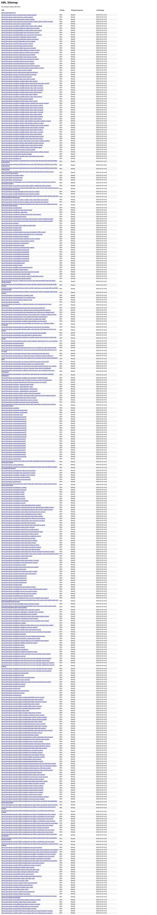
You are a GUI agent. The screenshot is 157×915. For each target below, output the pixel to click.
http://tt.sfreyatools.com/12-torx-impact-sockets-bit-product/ (18, 74)
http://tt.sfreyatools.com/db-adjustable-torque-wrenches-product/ (20, 193)
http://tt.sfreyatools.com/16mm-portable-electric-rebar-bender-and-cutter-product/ (25, 83)
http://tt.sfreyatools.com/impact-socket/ (12, 245)
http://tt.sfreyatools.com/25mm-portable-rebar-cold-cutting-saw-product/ (22, 136)
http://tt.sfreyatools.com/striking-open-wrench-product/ (17, 595)
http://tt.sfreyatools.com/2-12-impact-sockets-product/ (17, 98)
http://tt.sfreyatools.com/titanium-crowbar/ (13, 623)
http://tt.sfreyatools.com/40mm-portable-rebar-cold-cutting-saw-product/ (22, 156)
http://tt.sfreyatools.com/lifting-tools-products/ (14, 269)
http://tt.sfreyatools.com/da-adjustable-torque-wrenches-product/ (20, 191)
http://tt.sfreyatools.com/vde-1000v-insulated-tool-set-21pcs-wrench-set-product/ (25, 827)
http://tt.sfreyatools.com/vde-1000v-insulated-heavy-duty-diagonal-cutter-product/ (25, 739)
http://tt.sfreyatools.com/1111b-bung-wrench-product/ (17, 45)
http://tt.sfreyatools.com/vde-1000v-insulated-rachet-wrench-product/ (21, 772)
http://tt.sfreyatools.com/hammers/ (11, 230)
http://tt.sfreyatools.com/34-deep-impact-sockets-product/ (18, 149)
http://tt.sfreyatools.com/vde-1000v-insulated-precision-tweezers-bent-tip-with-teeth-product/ (28, 763)
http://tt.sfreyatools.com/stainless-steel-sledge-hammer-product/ (20, 545)
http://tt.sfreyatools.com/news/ (10, 302)
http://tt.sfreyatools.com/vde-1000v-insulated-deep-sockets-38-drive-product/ (24, 719)
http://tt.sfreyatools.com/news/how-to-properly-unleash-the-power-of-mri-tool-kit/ (25, 361)
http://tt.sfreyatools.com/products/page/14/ (13, 425)
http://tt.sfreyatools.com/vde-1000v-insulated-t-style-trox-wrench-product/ (23, 799)
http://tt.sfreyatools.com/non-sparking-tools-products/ (17, 885)
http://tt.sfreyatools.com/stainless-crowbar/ (13, 487)
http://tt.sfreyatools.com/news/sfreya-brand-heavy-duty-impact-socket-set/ (23, 308)
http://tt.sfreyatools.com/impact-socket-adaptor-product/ (17, 241)
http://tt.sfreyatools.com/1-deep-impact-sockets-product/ (17, 19)
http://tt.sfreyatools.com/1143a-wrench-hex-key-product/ (18, 63)
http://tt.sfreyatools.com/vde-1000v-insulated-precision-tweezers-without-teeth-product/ (27, 770)
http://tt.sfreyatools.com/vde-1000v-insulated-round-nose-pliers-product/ (22, 779)
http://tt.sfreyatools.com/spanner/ (11, 481)
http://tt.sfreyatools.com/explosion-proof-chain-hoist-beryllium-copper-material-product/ (27, 221)
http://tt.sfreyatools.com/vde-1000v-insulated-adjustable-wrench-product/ (22, 697)
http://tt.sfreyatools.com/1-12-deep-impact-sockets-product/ (18, 15)
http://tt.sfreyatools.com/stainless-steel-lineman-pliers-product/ (19, 534)
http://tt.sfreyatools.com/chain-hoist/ (11, 177)
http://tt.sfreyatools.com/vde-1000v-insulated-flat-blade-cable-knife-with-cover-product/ (26, 730)
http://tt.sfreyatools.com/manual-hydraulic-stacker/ (16, 278)
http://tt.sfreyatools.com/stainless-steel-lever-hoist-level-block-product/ (22, 531)
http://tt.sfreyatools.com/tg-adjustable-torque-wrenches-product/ (20, 603)
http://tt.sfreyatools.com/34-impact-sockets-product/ (16, 154)
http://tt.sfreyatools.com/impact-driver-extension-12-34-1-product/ (20, 238)
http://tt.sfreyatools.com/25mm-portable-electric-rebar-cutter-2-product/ (22, 132)
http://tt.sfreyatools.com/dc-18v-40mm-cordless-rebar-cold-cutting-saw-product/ (24, 202)
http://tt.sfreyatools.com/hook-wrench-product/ (15, 236)
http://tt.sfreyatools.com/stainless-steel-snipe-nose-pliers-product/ (20, 549)
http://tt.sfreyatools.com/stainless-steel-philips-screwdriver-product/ (21, 536)
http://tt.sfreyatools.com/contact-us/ (11, 179)
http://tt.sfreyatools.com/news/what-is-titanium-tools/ (16, 299)
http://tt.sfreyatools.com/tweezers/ (11, 695)
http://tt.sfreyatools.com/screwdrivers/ (12, 464)
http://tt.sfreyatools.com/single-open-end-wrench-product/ (18, 472)
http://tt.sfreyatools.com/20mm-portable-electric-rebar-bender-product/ (22, 105)
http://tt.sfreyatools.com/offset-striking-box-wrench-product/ (18, 397)
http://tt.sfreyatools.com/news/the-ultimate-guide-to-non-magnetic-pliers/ (22, 364)
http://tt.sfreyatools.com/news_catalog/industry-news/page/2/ (19, 389)
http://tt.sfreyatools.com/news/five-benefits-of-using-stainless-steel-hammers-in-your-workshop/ (29, 341)
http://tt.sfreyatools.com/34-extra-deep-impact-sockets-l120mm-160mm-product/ (25, 151)
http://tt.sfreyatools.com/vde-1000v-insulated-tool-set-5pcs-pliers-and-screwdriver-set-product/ (29, 852)
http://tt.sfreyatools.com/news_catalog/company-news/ (17, 384)
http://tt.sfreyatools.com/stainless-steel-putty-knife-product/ (18, 542)
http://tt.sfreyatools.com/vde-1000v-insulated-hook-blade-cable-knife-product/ (24, 748)
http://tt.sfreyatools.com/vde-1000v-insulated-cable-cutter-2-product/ (21, 706)
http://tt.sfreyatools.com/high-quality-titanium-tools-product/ (18, 902)
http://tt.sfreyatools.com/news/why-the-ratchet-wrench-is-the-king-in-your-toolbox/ (25, 327)
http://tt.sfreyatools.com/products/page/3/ (13, 441)
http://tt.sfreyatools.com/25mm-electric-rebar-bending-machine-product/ (22, 123)
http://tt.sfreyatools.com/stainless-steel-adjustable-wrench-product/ (21, 505)
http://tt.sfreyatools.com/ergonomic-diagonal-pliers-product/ (18, 908)
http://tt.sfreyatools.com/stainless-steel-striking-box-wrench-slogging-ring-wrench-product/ (27, 551)
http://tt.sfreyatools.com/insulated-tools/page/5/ (15, 256)
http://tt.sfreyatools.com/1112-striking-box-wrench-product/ (18, 48)
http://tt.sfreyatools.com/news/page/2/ (12, 345)
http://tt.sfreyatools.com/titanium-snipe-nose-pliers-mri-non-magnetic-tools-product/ (26, 654)
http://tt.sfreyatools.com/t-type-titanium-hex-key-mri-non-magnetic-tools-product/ (25, 598)
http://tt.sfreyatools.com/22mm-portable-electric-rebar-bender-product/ (22, 116)
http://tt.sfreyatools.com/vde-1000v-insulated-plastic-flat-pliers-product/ (22, 761)
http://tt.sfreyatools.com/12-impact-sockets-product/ (16, 70)
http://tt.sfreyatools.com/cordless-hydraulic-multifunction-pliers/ (20, 871)
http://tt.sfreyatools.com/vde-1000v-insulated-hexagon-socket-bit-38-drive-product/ (25, 746)
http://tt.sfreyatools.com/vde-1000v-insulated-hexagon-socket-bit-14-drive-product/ (25, 743)
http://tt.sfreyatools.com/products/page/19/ (13, 436)
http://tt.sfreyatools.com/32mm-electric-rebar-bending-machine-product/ (22, 143)
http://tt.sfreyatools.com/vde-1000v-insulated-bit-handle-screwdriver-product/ (24, 701)
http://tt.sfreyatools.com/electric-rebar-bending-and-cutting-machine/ (21, 876)
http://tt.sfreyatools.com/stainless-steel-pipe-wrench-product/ (19, 540)
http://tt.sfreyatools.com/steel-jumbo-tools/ (13, 569)
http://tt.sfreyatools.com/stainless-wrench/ (13, 564)
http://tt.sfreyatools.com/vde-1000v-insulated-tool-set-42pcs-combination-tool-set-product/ (27, 841)
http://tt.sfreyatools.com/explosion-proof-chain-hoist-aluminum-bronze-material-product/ (27, 218)
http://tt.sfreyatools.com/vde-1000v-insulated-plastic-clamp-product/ (21, 759)
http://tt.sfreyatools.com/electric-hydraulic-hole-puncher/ (17, 867)
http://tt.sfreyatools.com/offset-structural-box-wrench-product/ (19, 400)
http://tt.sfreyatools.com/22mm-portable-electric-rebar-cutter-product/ (21, 118)
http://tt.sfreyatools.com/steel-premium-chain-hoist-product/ (18, 573)
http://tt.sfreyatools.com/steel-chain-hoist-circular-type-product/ (20, 567)
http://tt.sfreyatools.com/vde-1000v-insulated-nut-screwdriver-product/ (22, 752)
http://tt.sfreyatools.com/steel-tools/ (11, 584)
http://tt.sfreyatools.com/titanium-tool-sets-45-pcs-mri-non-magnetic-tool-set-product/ (26, 670)
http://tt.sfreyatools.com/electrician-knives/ (13, 216)
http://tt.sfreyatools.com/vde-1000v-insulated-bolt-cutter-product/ (20, 704)
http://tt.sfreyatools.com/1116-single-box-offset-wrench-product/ (20, 52)
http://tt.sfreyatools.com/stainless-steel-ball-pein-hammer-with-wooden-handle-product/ (27, 509)
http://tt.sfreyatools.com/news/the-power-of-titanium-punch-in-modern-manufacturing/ (26, 380)
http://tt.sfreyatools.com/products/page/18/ (13, 434)
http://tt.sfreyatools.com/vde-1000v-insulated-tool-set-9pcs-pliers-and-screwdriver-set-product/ (29, 860)
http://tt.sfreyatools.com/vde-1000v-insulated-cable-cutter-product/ (20, 708)
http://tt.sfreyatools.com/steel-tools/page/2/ (14, 576)
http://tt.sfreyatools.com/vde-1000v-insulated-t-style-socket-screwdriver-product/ (25, 796)
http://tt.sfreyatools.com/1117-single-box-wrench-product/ (18, 54)
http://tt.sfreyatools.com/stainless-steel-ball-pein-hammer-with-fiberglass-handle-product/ (27, 507)
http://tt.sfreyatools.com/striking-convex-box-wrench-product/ (19, 591)
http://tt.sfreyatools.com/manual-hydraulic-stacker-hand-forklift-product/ (22, 276)
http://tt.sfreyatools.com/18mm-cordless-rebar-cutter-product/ (19, 94)
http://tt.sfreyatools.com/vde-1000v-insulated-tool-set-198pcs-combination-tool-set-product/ (28, 821)
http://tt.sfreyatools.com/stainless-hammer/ (14, 489)
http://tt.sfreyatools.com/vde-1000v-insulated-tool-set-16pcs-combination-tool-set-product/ (27, 816)
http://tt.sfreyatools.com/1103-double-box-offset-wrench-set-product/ (21, 30)
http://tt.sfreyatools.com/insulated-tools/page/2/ (15, 249)
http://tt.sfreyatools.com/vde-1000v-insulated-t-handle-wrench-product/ (22, 792)
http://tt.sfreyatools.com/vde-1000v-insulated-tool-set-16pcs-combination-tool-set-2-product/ (28, 814)
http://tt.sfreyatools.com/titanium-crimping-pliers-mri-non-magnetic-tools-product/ (25, 620)
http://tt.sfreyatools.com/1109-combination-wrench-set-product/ (20, 39)
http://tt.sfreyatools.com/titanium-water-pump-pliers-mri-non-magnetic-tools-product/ (26, 682)
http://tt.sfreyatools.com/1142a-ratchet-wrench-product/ (17, 61)
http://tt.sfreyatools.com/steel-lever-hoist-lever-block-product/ (19, 571)
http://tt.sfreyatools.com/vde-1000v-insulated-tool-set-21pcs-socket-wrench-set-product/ (27, 825)
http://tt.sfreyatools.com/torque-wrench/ (13, 693)
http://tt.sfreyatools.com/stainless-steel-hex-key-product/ (18, 527)
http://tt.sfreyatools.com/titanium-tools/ (12, 675)
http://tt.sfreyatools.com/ (8, 12)
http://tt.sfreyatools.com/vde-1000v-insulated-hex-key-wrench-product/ (22, 741)
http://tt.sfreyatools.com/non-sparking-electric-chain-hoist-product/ (20, 393)
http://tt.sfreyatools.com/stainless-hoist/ (13, 492)
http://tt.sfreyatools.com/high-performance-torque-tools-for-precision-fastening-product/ (27, 910)
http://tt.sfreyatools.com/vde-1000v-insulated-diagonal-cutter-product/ (21, 721)
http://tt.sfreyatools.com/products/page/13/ (13, 423)
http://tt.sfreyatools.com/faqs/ (10, 223)
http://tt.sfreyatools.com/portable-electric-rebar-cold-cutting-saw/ (20, 869)
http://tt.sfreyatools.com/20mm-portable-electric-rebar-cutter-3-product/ (22, 110)
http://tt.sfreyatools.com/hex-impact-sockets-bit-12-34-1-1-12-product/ (22, 234)
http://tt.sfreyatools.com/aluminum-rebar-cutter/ (15, 710)
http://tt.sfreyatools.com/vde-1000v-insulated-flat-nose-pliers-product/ (21, 732)
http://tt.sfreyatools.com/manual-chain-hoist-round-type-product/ (20, 271)
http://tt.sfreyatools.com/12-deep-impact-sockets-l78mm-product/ (20, 65)
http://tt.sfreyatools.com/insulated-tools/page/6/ (15, 258)
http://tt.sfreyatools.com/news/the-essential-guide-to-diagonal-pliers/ (21, 335)
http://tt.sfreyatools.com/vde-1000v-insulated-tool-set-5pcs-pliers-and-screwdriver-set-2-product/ (29, 849)
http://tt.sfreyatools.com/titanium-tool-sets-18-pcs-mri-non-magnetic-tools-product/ (25, 660)
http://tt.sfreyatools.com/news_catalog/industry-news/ (17, 386)
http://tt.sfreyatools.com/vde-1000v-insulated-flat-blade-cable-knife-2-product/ (24, 726)
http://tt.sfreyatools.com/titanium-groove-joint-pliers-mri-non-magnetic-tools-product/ (26, 631)
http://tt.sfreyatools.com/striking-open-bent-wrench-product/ (18, 593)
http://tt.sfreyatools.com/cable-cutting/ (12, 175)
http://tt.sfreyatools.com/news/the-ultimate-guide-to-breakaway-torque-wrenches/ (25, 353)
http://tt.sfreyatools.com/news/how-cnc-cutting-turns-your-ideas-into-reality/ (23, 319)
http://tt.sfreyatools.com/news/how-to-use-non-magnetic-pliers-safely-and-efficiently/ (26, 368)
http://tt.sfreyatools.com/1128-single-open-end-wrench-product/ (20, 59)
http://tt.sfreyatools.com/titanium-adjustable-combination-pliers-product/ (22, 612)
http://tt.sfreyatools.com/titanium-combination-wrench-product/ (19, 618)
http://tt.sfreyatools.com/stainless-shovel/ (13, 503)
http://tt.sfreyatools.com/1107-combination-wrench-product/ (18, 37)
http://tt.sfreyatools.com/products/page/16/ (13, 430)
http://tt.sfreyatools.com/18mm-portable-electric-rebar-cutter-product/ (21, 96)
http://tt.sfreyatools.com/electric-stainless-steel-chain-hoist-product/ (21, 214)
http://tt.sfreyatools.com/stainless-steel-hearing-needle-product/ (20, 529)
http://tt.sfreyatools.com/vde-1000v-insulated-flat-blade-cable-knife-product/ (23, 728)
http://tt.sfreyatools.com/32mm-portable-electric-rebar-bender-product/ (22, 145)
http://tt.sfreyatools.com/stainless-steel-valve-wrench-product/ (19, 562)
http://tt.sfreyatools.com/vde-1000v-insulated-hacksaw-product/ (20, 735)
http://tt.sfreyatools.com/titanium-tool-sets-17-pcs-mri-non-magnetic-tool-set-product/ (26, 658)
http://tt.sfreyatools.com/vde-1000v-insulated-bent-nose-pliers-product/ (22, 699)
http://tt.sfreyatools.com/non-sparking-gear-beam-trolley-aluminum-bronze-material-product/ (28, 395)
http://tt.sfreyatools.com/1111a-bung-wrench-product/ (17, 43)
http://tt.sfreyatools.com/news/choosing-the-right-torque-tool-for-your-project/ (24, 382)
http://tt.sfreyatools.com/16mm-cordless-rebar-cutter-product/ (19, 81)
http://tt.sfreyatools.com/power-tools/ (12, 414)
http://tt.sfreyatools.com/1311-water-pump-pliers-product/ (18, 79)
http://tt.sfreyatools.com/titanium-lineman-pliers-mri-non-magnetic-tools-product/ (25, 640)
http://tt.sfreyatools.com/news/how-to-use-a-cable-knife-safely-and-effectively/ (24, 316)
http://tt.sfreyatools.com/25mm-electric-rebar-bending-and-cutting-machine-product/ (26, 121)
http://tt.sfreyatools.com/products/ (11, 458)
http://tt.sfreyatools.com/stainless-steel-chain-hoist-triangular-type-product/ (23, 511)
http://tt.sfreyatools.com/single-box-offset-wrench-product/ (18, 470)
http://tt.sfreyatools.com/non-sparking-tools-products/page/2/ (19, 882)
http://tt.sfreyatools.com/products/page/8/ (13, 452)
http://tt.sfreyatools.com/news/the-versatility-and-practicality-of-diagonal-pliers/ (24, 377)
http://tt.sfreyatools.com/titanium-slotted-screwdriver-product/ (19, 651)
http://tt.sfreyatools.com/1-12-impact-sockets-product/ (17, 17)
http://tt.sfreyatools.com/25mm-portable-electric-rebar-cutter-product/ (21, 134)
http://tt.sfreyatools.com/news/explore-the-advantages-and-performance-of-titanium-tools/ (27, 312)
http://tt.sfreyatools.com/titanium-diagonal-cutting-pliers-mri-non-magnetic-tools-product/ (27, 625)
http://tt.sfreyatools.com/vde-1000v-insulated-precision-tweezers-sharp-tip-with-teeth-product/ (29, 765)
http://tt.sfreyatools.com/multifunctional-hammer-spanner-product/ (20, 904)
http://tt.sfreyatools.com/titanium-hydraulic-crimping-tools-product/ (20, 638)
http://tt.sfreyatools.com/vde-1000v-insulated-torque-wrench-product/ (21, 847)
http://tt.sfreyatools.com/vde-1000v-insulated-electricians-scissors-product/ (23, 723)
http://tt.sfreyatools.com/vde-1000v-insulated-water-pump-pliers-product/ (22, 863)
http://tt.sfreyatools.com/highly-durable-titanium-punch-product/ (20, 906)
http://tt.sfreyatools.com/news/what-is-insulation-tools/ (17, 295)
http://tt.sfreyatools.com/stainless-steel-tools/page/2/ (16, 556)
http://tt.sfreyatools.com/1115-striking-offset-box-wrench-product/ (20, 50)
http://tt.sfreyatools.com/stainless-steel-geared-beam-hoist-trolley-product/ (23, 525)
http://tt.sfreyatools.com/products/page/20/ (13, 456)
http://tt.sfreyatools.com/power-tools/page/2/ (14, 410)
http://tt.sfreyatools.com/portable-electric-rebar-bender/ (17, 874)
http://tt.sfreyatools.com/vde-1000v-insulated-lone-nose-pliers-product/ (22, 750)
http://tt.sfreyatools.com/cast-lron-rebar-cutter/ (15, 880)
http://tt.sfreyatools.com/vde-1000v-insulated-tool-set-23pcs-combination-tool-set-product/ (27, 829)
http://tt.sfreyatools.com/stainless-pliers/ (13, 496)
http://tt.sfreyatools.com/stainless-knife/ (13, 494)
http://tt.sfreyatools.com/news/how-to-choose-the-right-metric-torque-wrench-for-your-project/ (28, 366)
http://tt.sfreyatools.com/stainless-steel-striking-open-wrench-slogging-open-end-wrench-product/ (30, 553)
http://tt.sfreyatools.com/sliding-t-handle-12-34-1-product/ (18, 475)
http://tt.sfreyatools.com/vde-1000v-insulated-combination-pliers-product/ (22, 715)
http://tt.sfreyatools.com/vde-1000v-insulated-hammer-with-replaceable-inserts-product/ (27, 737)
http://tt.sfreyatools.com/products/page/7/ (13, 450)
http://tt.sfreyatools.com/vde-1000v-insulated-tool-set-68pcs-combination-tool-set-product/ (27, 856)
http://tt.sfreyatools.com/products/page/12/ (13, 421)
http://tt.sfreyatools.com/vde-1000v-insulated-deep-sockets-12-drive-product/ (24, 717)
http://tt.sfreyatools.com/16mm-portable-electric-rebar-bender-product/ (22, 85)
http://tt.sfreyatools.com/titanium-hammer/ (13, 634)
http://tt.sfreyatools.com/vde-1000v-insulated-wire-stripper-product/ (21, 865)
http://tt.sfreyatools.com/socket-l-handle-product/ (15, 477)
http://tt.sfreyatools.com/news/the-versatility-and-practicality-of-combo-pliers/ (24, 321)
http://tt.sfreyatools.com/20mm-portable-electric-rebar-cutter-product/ (21, 114)
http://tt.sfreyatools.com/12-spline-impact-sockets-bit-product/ (19, 72)
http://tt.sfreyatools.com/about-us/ (11, 158)
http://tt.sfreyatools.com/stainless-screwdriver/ (15, 500)
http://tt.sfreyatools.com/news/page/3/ (12, 343)
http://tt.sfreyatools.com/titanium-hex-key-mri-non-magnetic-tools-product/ (23, 636)
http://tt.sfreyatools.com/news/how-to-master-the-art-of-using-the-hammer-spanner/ (26, 310)
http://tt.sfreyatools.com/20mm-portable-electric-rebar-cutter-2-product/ (22, 107)
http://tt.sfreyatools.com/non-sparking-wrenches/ (15, 894)
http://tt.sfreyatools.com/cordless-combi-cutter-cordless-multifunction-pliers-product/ (26, 185)
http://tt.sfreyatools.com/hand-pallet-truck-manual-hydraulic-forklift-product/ (23, 232)
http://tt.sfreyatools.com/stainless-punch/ (13, 498)
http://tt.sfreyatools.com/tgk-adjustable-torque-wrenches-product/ (20, 609)
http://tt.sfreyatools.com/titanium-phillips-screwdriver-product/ (19, 642)
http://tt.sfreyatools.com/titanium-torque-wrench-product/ (18, 677)
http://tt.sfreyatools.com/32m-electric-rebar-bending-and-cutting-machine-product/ (25, 140)
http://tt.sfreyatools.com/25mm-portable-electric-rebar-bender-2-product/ (22, 127)
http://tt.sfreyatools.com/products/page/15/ (13, 428)
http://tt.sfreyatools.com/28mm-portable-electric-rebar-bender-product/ (22, 138)
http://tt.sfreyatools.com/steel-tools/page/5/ (14, 582)
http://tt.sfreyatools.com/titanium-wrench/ (13, 684)
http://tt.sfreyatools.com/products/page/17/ (13, 432)
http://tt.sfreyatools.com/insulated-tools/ (13, 263)
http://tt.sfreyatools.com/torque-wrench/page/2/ (15, 690)
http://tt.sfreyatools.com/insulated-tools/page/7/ (15, 260)
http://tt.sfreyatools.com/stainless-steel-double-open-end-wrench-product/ (23, 520)
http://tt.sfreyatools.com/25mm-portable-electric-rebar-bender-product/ (22, 129)
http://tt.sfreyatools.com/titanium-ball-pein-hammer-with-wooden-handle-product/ (25, 616)
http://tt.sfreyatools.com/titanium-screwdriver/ (14, 649)
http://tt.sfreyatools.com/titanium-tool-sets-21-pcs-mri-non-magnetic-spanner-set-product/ (27, 662)
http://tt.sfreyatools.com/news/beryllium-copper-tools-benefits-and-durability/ (23, 333)
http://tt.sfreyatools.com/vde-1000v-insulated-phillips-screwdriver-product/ (23, 757)
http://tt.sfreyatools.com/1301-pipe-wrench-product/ (16, 76)
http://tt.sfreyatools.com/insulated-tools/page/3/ (15, 252)
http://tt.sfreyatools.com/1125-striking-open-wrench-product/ (19, 57)
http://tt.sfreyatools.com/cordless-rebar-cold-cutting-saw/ (18, 878)
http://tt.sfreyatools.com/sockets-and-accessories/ (16, 479)
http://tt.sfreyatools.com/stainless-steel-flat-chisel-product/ (18, 523)
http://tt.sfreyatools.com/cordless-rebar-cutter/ (14, 889)
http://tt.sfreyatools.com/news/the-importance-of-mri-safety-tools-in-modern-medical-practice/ (28, 314)
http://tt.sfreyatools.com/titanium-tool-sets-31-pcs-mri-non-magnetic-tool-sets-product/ (26, 668)
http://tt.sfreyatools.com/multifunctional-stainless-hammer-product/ (21, 899)
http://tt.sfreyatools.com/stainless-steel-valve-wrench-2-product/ (20, 560)
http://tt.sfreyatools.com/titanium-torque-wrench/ (15, 679)
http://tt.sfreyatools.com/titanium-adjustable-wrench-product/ (19, 614)
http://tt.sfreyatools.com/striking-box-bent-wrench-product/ (18, 587)
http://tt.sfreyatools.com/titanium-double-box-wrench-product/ (19, 627)
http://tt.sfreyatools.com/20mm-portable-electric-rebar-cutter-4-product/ (22, 112)
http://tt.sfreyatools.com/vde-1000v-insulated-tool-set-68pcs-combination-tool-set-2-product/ (28, 854)
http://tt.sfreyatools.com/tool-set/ (10, 688)
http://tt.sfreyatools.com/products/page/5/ (13, 445)
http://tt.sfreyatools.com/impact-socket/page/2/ (15, 243)
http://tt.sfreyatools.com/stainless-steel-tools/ (14, 558)
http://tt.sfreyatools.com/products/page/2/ (13, 439)
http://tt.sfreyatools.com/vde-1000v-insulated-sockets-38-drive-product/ (22, 790)
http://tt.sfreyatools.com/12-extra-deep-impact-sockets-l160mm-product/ (22, 68)
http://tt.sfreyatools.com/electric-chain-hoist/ (14, 212)
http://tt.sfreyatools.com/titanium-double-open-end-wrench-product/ (21, 629)
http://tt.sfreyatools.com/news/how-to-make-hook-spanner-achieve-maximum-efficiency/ (27, 355)
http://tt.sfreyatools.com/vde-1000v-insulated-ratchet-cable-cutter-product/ (23, 774)
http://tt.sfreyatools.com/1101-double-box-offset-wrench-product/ (20, 28)
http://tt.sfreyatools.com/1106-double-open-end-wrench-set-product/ (21, 34)
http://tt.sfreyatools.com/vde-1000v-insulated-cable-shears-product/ (21, 712)
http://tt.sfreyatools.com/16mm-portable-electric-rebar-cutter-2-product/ (22, 87)
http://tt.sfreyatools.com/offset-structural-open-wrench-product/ (19, 402)
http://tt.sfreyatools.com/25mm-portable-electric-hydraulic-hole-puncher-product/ (25, 125)
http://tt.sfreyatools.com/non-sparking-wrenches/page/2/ (17, 891)
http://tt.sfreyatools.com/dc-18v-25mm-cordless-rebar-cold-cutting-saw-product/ (24, 199)
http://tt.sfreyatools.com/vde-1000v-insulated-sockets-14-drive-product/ (22, 788)
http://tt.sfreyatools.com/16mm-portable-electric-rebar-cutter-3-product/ (22, 90)
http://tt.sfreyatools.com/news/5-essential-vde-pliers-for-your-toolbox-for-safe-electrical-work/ (28, 347)
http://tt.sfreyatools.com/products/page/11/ (13, 419)
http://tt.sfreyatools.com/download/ (11, 207)
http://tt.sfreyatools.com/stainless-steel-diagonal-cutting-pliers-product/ (22, 516)
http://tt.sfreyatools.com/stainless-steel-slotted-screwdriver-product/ (21, 547)
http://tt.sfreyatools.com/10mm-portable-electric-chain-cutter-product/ (21, 26)
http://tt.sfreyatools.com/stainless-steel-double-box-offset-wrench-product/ (23, 518)
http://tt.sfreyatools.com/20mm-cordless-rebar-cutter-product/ (19, 101)
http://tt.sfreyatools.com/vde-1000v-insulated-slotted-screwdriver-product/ (23, 783)
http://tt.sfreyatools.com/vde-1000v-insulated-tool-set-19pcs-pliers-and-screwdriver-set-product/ (29, 823)
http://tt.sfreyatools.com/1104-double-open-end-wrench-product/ (20, 32)
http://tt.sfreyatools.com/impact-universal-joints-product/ (17, 247)
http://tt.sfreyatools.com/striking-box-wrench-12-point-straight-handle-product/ (24, 589)
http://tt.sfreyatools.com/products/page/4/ (13, 443)
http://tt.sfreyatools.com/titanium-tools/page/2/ (14, 673)
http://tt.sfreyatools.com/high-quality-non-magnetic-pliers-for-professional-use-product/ (26, 913)
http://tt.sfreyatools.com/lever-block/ (11, 265)
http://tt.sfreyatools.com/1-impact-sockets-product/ (16, 23)
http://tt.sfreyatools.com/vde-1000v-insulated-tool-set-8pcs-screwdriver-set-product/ (26, 858)
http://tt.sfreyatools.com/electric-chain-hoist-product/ (16, 210)
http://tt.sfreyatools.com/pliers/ (10, 408)
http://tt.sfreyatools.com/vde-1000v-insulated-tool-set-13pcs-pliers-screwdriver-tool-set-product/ (29, 804)
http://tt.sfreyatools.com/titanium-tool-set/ (13, 656)
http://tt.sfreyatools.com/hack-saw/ (11, 227)
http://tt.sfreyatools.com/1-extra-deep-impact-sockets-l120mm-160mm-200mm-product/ (27, 21)
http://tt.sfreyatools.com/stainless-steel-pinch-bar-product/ (18, 538)
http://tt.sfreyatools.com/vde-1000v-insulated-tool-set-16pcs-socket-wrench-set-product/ (27, 818)
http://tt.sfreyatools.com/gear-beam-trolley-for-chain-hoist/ (18, 225)
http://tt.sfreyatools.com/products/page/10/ (13, 417)
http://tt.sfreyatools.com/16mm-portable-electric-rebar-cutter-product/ (21, 92)
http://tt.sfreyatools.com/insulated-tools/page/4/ (15, 254)
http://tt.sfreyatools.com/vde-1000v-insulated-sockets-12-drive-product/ (22, 785)
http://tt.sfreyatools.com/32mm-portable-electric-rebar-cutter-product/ (21, 147)
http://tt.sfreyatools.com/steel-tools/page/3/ (14, 578)
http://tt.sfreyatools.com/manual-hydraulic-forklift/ (15, 274)
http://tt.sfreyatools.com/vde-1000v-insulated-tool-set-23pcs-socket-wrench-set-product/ (27, 832)
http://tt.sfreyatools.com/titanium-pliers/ (12, 645)
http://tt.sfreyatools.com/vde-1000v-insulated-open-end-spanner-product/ (22, 754)
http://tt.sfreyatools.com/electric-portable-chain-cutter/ (17, 887)
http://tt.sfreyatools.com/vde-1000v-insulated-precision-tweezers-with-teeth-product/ (26, 768)
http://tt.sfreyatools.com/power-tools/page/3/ (14, 412)
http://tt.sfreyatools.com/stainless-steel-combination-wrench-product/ (21, 514)
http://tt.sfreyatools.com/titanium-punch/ (13, 647)
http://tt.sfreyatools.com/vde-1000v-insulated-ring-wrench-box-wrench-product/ (24, 776)
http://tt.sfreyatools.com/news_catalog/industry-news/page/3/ (19, 391)
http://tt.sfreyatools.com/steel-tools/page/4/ (14, 580)
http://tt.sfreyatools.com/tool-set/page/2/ (13, 686)
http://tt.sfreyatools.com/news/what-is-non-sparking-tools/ (18, 297)
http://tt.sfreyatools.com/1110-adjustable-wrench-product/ (18, 41)
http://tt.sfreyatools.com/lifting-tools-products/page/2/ (17, 267)
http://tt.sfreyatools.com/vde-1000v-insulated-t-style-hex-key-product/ (21, 794)
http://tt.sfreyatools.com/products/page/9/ (13, 454)
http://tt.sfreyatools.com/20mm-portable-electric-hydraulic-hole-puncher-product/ (25, 103)
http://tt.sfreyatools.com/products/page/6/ (13, 447)
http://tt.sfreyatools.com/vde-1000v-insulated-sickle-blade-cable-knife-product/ (24, 781)
